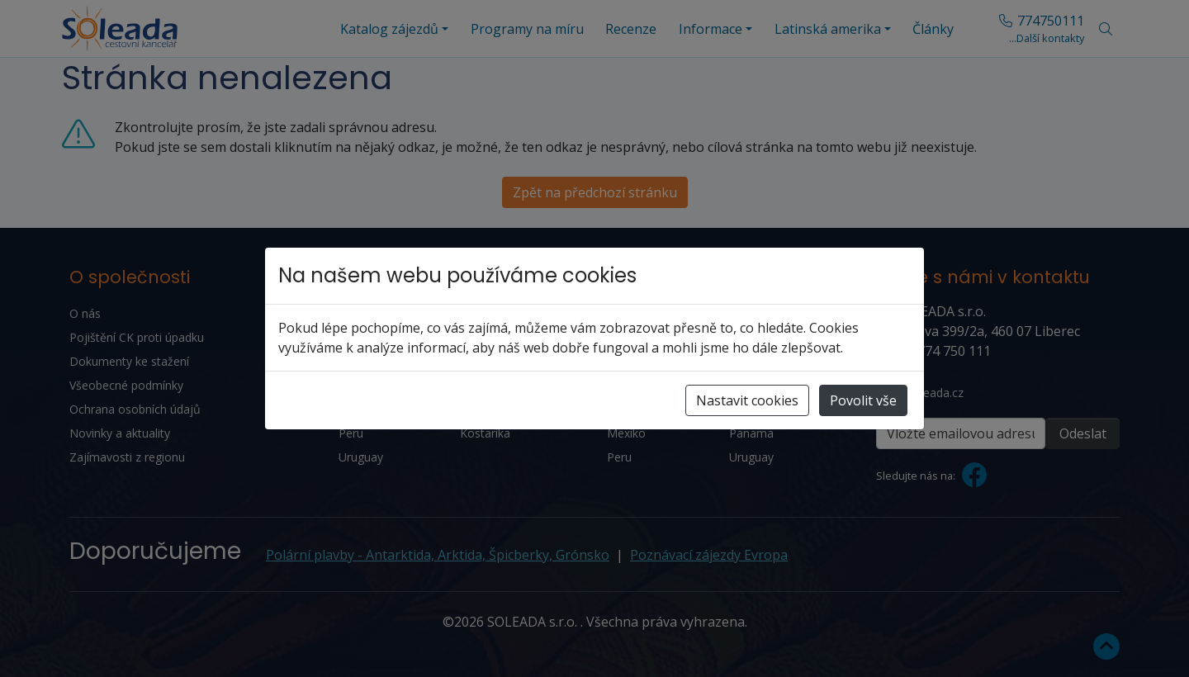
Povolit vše (863, 400)
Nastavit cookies (747, 400)
